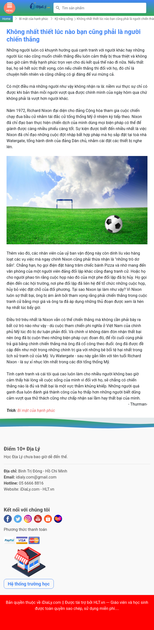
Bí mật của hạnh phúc (33, 19)
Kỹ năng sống (64, 19)
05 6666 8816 (31, 483)
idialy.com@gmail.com (36, 477)
